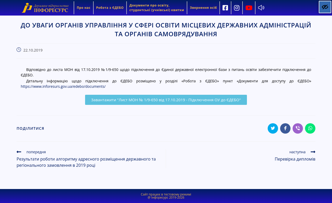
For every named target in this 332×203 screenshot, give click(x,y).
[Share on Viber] (298, 128)
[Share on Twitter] (273, 128)
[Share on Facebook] (285, 128)
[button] (166, 100)
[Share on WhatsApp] (310, 128)
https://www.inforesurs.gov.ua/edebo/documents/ (63, 86)
